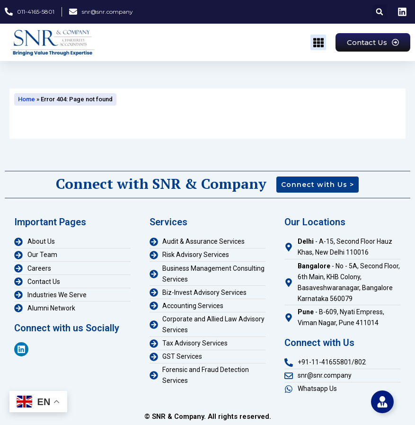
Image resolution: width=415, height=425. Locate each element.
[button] (379, 12)
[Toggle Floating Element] (382, 401)
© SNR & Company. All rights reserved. (207, 416)
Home (26, 99)
